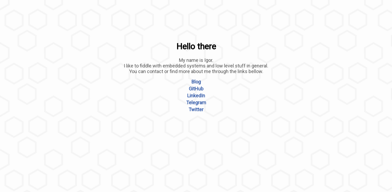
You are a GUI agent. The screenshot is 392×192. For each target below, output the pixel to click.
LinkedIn (196, 95)
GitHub (196, 88)
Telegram (196, 102)
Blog (196, 82)
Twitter (196, 109)
